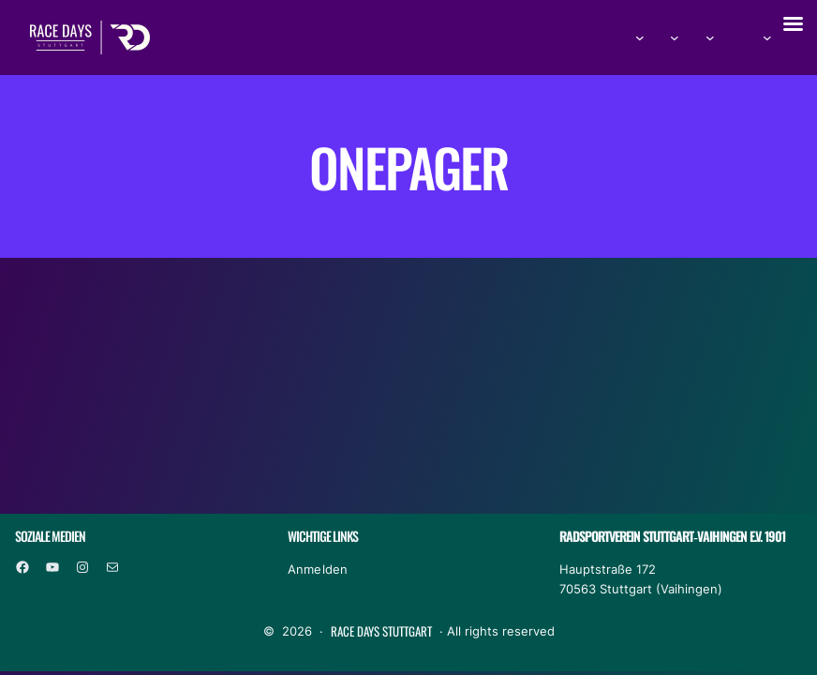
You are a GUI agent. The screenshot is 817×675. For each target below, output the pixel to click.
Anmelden (318, 569)
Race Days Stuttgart (381, 631)
